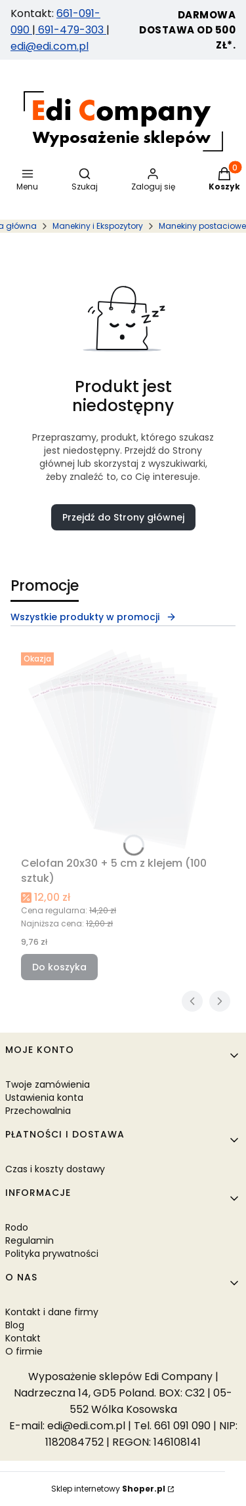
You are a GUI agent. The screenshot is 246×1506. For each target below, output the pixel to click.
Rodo (16, 1227)
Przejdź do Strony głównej (123, 517)
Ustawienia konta (44, 1097)
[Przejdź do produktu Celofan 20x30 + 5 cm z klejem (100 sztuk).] (123, 749)
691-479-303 (70, 29)
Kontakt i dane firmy (51, 1311)
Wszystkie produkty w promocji (93, 617)
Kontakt (23, 1338)
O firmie (24, 1351)
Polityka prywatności (51, 1253)
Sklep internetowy (108, 1488)
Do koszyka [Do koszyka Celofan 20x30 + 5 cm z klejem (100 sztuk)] (59, 967)
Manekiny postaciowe (202, 225)
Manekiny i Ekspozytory (97, 225)
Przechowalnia (38, 1110)
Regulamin (29, 1240)
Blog (14, 1325)
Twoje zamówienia (47, 1084)
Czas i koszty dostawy (55, 1169)
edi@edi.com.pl (49, 46)
